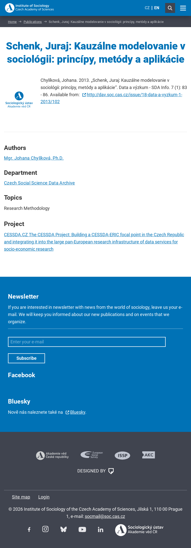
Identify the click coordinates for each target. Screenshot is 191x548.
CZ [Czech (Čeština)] (147, 7)
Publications (33, 22)
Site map (21, 497)
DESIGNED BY (95, 471)
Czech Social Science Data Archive (39, 182)
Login (44, 497)
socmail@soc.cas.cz (105, 516)
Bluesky (77, 412)
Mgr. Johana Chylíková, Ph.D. (34, 158)
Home (12, 22)
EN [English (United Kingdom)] (156, 7)
